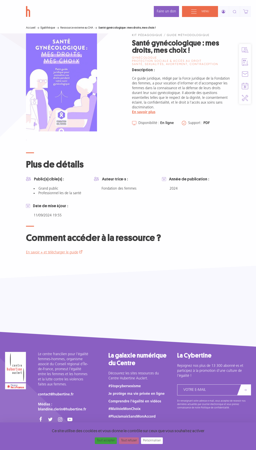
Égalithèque (48, 27)
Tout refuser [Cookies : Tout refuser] (129, 440)
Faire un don (166, 11)
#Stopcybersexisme (124, 386)
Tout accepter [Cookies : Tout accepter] (106, 440)
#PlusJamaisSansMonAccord (132, 417)
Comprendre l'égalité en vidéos (134, 401)
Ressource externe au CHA (76, 27)
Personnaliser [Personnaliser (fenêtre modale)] (152, 440)
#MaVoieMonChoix (124, 409)
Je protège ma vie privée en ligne (136, 394)
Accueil (30, 27)
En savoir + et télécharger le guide (52, 252)
